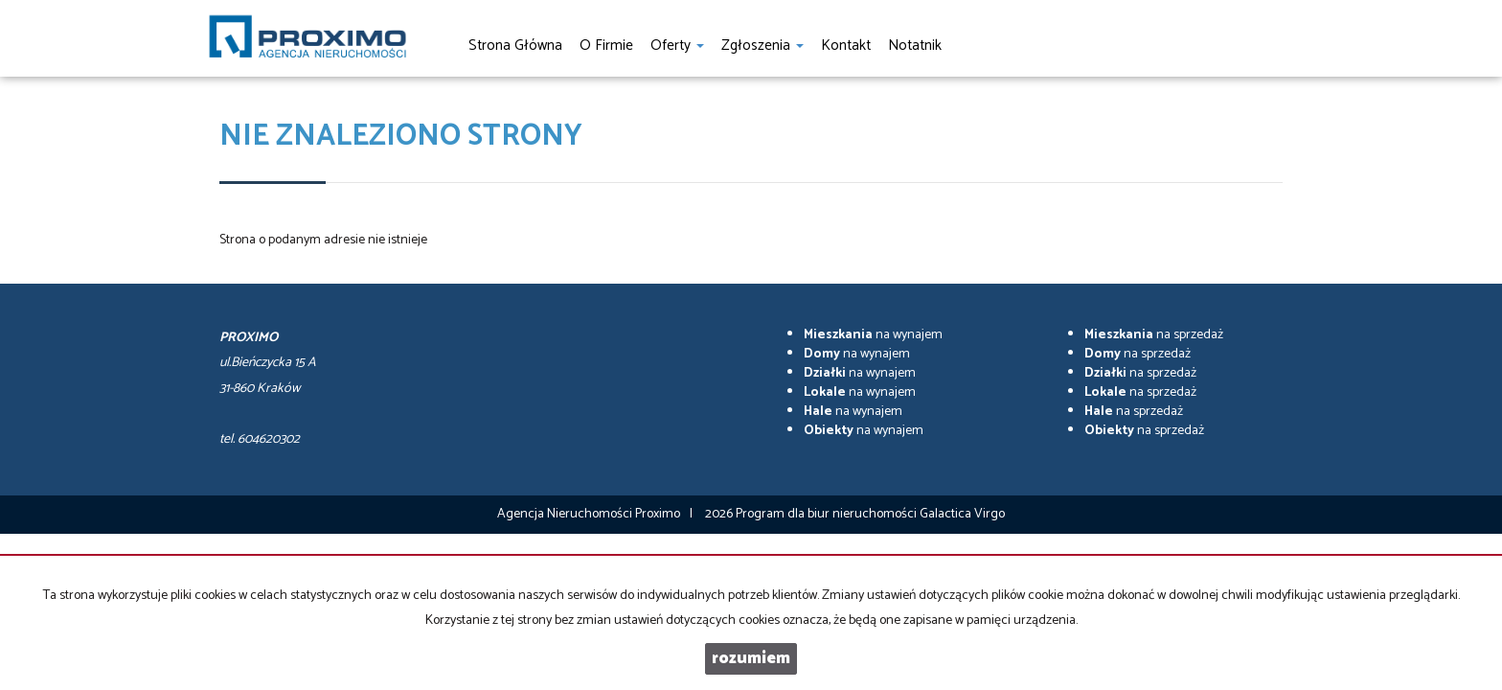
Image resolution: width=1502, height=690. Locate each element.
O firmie (606, 46)
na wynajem (873, 335)
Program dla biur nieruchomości (828, 514)
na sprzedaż (1153, 335)
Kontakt (846, 46)
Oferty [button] (677, 46)
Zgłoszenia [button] (762, 46)
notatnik (915, 46)
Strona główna (515, 46)
